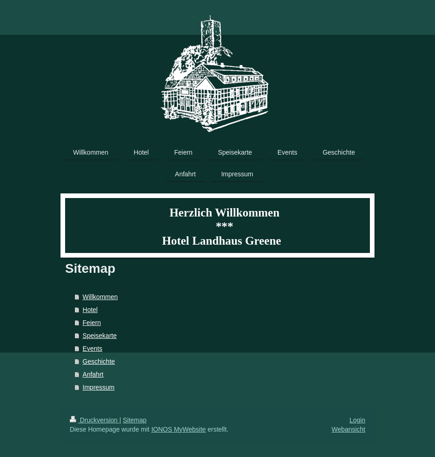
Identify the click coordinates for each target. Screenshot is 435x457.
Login (357, 420)
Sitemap (134, 420)
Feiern (92, 322)
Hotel (90, 309)
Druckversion (94, 420)
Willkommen (100, 297)
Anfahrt (93, 374)
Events (93, 348)
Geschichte (99, 361)
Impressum (99, 387)
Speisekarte (100, 335)
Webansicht (348, 429)
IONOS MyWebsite (178, 429)
